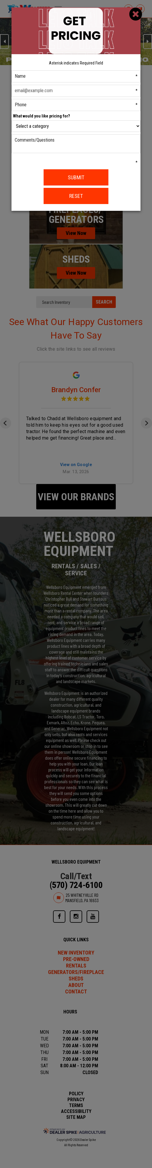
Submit (76, 177)
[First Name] (76, 76)
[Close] (135, 14)
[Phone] (76, 105)
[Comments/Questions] (76, 143)
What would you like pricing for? (41, 116)
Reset (76, 196)
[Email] (76, 91)
